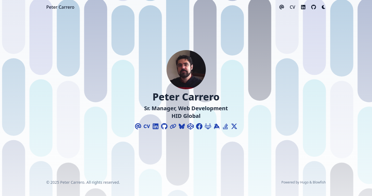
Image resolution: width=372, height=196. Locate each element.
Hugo (304, 182)
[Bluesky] (181, 126)
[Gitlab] (208, 126)
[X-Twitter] (234, 126)
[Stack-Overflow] (225, 126)
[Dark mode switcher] (324, 7)
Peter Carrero (60, 7)
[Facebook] (199, 126)
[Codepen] (190, 126)
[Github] (164, 126)
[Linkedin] (155, 126)
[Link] (173, 126)
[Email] (138, 126)
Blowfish (319, 182)
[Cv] (146, 126)
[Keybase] (216, 126)
